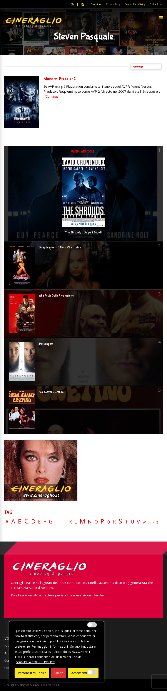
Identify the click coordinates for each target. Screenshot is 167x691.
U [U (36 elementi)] (132, 521)
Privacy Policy (113, 4)
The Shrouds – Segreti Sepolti (83, 232)
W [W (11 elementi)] (144, 522)
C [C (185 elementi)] (26, 521)
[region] (56, 651)
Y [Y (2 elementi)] (153, 523)
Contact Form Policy (135, 4)
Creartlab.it (52, 684)
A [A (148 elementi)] (13, 521)
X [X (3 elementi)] (149, 522)
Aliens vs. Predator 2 (59, 79)
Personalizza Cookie (32, 673)
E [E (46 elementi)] (39, 521)
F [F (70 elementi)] (44, 521)
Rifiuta (58, 673)
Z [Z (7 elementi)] (157, 522)
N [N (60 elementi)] (90, 521)
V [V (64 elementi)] (138, 521)
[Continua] (52, 96)
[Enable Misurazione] (92, 672)
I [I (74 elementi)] (62, 521)
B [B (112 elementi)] (20, 521)
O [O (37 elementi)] (96, 521)
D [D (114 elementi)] (33, 521)
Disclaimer (96, 4)
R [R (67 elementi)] (114, 521)
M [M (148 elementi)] (82, 521)
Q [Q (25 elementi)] (108, 522)
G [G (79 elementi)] (51, 521)
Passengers (46, 344)
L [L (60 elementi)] (75, 521)
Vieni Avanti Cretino (51, 392)
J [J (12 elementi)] (66, 522)
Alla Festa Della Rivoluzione (56, 295)
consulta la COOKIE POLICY (35, 662)
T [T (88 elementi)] (126, 521)
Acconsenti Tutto (83, 673)
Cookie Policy (156, 4)
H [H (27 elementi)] (57, 522)
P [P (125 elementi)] (102, 521)
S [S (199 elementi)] (120, 521)
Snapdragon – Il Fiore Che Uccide (60, 247)
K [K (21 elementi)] (70, 522)
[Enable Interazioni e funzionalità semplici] (92, 624)
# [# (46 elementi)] (7, 521)
